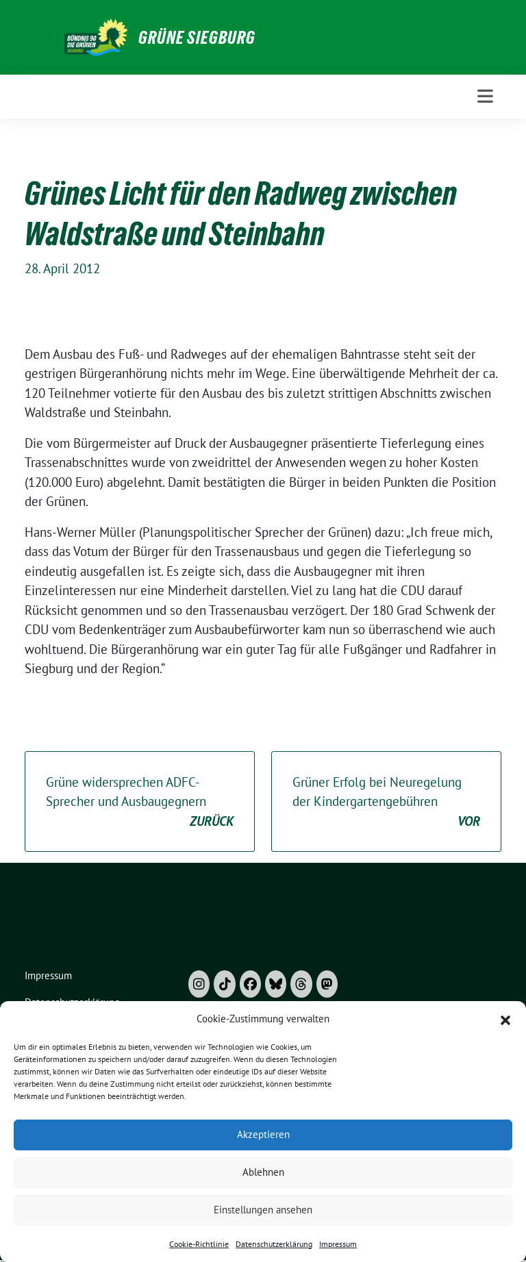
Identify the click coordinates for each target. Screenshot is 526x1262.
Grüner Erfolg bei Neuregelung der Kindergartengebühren (386, 802)
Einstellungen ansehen (263, 1209)
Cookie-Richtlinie (199, 1244)
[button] (505, 1019)
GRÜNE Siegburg (196, 37)
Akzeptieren (263, 1134)
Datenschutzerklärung (274, 1244)
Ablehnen (263, 1171)
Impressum (338, 1244)
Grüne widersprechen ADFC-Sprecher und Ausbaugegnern (140, 802)
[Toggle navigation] (485, 96)
